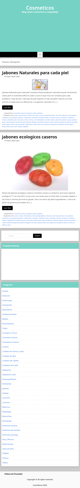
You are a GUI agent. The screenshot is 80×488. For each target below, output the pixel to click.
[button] (40, 54)
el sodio (47, 120)
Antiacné (6, 296)
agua (37, 115)
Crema (26, 120)
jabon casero (38, 220)
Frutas (27, 220)
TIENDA (5, 453)
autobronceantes (9, 314)
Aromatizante (28, 216)
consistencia (27, 118)
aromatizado (47, 115)
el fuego (17, 220)
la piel (4, 124)
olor (17, 124)
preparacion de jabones (57, 124)
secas (11, 126)
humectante (18, 122)
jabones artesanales (38, 122)
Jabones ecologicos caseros (29, 137)
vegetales (25, 126)
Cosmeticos (40, 8)
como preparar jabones (16, 118)
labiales (5, 393)
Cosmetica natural (19, 113)
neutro (13, 124)
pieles (23, 124)
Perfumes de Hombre (11, 430)
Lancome (6, 398)
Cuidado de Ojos (9, 356)
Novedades (7, 421)
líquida (39, 223)
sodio (15, 126)
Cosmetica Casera (43, 118)
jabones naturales (72, 122)
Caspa (4, 328)
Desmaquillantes (9, 379)
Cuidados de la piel (10, 365)
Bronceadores (8, 323)
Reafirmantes (7, 444)
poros (42, 124)
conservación (27, 218)
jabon (24, 122)
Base (53, 115)
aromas (21, 216)
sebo (8, 126)
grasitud (74, 120)
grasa (69, 120)
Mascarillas (7, 416)
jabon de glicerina (47, 220)
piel (19, 124)
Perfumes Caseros (9, 425)
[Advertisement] (40, 31)
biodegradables (40, 216)
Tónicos (5, 458)
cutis (35, 120)
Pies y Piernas (8, 439)
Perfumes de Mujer (10, 435)
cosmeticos (63, 118)
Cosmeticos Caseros (31, 113)
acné (33, 115)
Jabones (40, 113)
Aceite (16, 115)
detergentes (41, 120)
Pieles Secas (36, 124)
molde (44, 223)
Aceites (29, 115)
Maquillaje (6, 411)
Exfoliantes (6, 384)
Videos (5, 462)
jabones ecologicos (25, 223)
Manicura (6, 407)
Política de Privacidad (13, 474)
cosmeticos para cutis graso (15, 120)
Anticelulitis (7, 305)
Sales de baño (8, 449)
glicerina (64, 120)
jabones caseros (49, 122)
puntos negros (69, 124)
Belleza (5, 319)
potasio (47, 124)
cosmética (35, 118)
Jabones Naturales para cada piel (35, 72)
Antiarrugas (7, 300)
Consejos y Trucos (9, 333)
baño (33, 216)
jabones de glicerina (60, 122)
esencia (52, 120)
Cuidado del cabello (10, 360)
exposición (58, 120)
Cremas (31, 120)
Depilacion (6, 370)
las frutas (34, 223)
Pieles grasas (29, 124)
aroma (41, 115)
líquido (8, 124)
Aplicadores (7, 309)
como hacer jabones (61, 115)
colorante (48, 216)
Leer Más (7, 107)
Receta (4, 126)
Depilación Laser (9, 374)
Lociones (6, 402)
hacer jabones (10, 122)
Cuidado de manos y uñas (13, 351)
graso (3, 122)
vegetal (20, 126)
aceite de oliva (22, 115)
